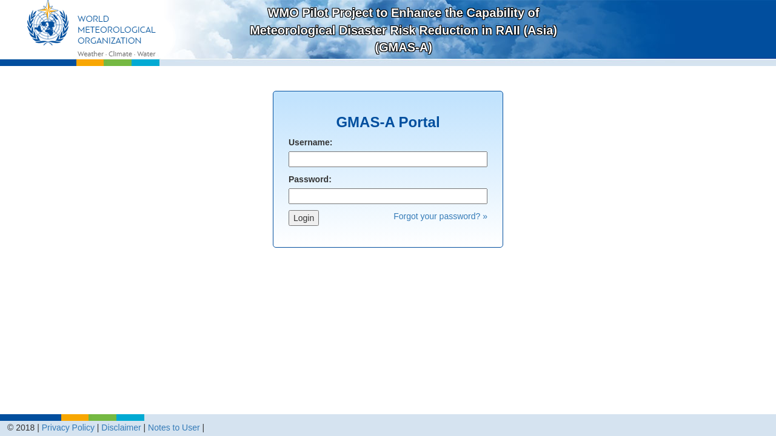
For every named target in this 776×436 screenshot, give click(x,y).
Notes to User (174, 427)
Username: (310, 142)
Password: (310, 179)
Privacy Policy (68, 427)
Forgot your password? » (440, 216)
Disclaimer (121, 427)
